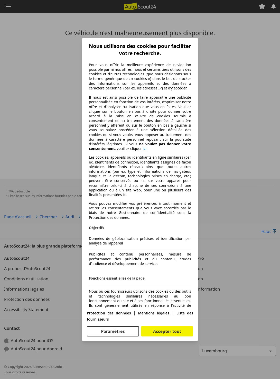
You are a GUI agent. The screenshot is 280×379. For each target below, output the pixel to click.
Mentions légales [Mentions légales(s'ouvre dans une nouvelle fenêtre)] (153, 313)
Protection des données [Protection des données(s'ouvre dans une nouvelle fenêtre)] (109, 313)
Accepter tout (167, 331)
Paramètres (113, 331)
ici (144, 148)
